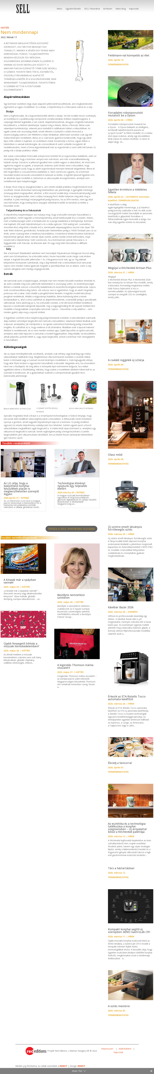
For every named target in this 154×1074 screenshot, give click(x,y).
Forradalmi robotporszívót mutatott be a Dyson (125, 117)
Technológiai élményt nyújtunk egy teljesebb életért (72, 488)
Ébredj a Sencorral (120, 766)
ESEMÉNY (133, 614)
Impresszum (107, 1051)
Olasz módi (115, 457)
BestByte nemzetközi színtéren (71, 599)
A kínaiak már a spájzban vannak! (20, 584)
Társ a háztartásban (121, 871)
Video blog (121, 8)
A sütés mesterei (119, 1009)
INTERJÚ (25, 500)
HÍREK (129, 123)
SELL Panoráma (92, 8)
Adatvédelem (125, 1051)
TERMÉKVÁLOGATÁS (128, 203)
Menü (59, 8)
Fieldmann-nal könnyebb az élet (128, 58)
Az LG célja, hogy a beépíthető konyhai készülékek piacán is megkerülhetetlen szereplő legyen (21, 491)
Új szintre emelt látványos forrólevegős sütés (125, 531)
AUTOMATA (132, 199)
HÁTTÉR (5, 30)
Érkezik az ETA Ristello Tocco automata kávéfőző (127, 701)
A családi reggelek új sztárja (126, 363)
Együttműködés (73, 8)
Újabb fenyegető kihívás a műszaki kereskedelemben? (21, 648)
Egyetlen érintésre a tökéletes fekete (127, 194)
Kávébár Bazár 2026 (120, 610)
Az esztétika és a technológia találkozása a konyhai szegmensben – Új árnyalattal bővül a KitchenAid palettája (127, 831)
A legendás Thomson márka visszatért (75, 669)
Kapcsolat (134, 8)
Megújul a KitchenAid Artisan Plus (129, 271)
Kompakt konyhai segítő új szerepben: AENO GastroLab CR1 (129, 933)
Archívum (107, 8)
